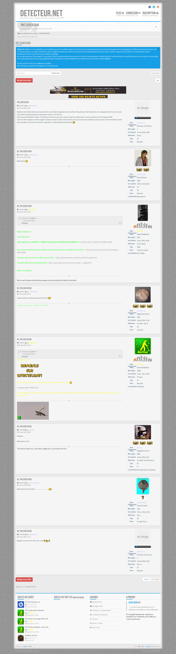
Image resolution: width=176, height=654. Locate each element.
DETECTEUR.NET (41, 13)
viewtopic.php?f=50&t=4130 (27, 387)
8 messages (155, 73)
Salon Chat (95, 627)
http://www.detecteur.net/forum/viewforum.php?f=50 (76, 257)
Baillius (32, 343)
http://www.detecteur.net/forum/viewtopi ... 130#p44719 (70, 263)
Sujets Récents (96, 602)
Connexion (133, 13)
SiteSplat (148, 646)
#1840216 (22, 106)
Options (146, 579)
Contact (94, 619)
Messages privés (96, 606)
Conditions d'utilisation (99, 615)
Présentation (23, 43)
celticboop (33, 292)
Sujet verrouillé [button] (24, 80)
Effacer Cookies (96, 623)
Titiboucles (33, 155)
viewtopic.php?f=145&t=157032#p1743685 (96, 242)
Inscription (151, 13)
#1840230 (22, 430)
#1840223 (22, 343)
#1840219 (22, 209)
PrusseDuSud (34, 483)
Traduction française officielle (24, 651)
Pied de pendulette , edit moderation (38, 627)
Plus (120, 13)
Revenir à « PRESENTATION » (26, 587)
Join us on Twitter (69, 597)
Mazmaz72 (33, 106)
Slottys (31, 430)
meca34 (32, 209)
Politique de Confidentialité (100, 610)
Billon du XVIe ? (31, 635)
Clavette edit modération (34, 610)
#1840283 (22, 534)
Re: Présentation (24, 151)
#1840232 (22, 483)
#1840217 (22, 155)
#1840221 (22, 292)
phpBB (25, 646)
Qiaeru (36, 651)
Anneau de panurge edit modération (38, 619)
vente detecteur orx (32, 602)
